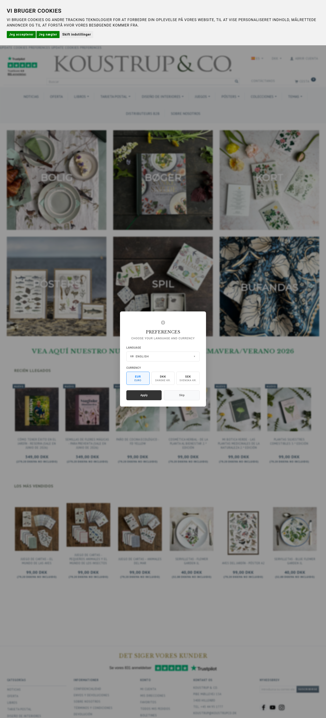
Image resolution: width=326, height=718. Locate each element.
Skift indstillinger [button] (76, 34)
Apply (144, 395)
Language (133, 347)
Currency (133, 367)
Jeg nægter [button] (48, 34)
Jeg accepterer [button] (21, 34)
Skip (182, 395)
